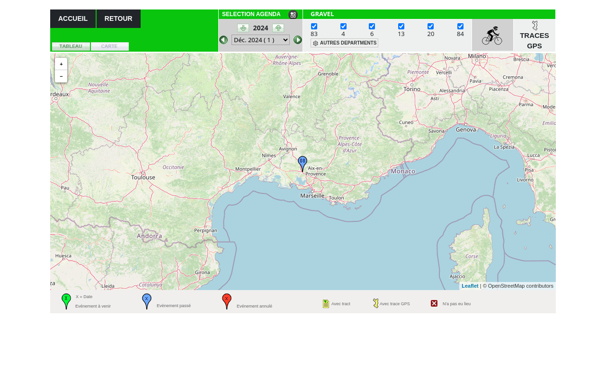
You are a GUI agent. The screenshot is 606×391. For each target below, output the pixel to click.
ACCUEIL (73, 18)
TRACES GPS (534, 40)
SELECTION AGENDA (251, 14)
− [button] (61, 76)
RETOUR (119, 18)
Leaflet (470, 286)
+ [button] (61, 64)
